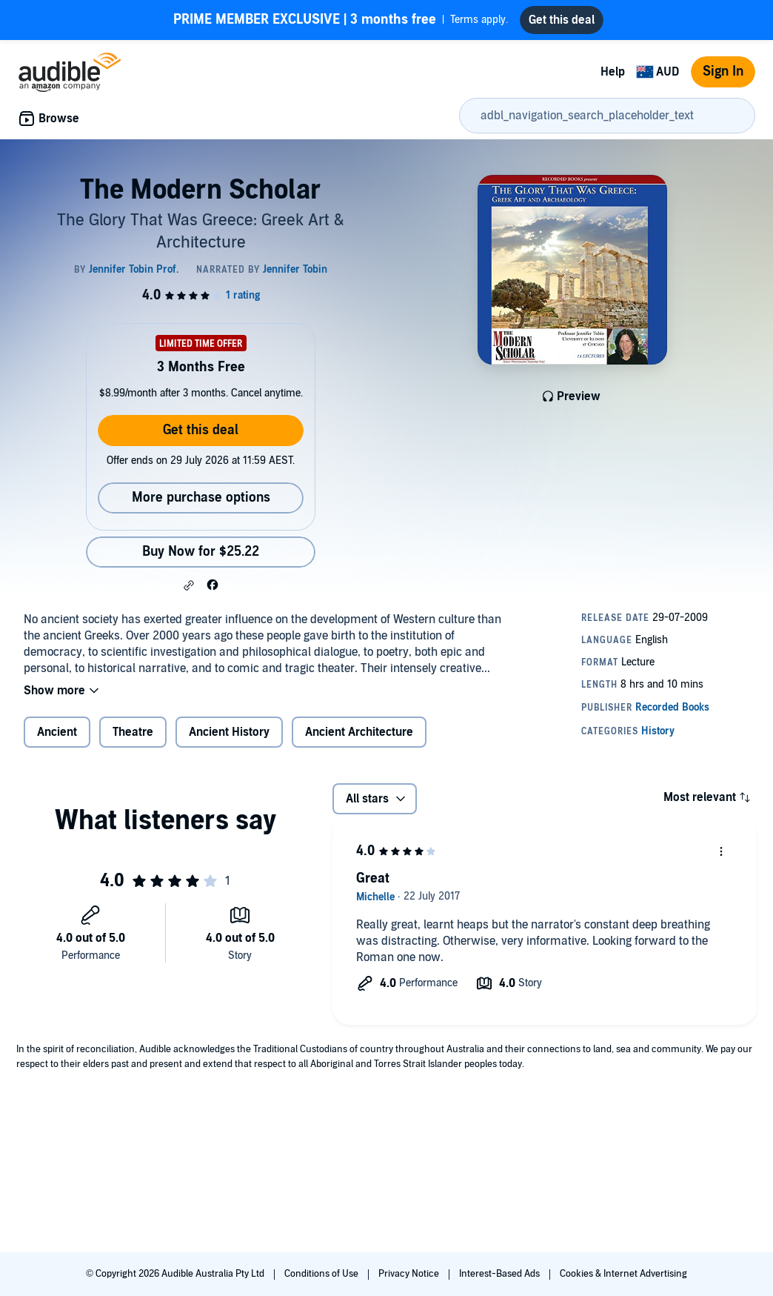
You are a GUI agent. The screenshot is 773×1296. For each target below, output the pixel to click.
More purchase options (201, 497)
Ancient (57, 732)
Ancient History (229, 732)
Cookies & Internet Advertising (623, 1274)
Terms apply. (340, 20)
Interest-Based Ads (500, 1274)
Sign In (723, 71)
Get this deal (200, 430)
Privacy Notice (409, 1274)
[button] (189, 585)
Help (612, 71)
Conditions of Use (322, 1274)
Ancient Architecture (359, 732)
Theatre (133, 732)
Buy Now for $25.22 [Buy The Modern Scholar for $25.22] (200, 551)
